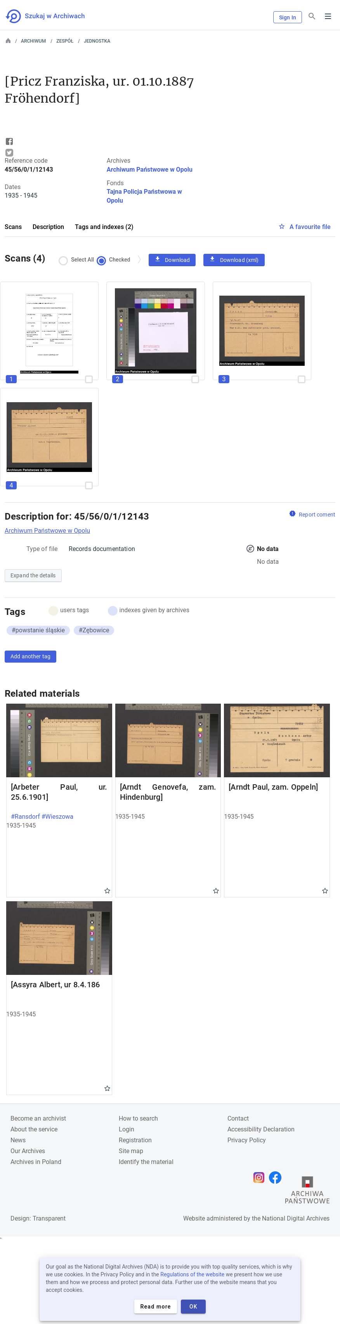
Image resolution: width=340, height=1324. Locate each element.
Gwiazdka (107, 890)
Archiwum (33, 41)
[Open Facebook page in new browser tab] (277, 1177)
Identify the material (146, 1162)
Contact (238, 1118)
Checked (115, 260)
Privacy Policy (246, 1140)
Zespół (64, 41)
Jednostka (97, 41)
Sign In (287, 17)
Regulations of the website (192, 1274)
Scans (13, 227)
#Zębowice (94, 630)
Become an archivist (38, 1118)
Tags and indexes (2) (104, 227)
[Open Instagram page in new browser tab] (261, 1177)
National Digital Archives (296, 1218)
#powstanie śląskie (38, 630)
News (18, 1140)
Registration (135, 1140)
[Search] (312, 16)
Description (48, 227)
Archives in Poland (35, 1162)
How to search (138, 1118)
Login (126, 1129)
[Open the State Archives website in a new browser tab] (307, 1191)
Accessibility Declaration (261, 1129)
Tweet (9, 153)
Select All (78, 260)
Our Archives (27, 1151)
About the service (33, 1129)
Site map (131, 1151)
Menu (328, 16)
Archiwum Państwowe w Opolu (150, 169)
